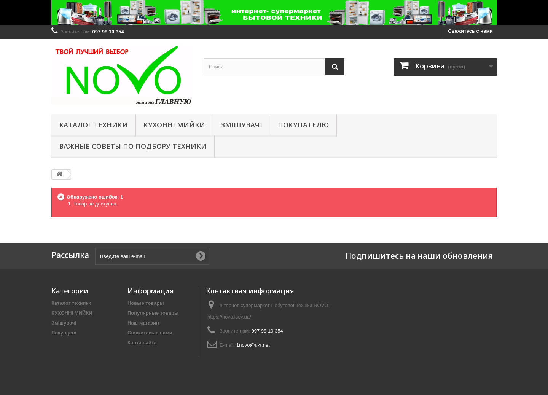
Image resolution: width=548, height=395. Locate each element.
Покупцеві (63, 333)
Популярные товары (152, 313)
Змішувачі (241, 124)
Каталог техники (93, 124)
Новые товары (145, 303)
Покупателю (303, 124)
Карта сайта (142, 343)
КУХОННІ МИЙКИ (174, 124)
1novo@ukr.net (253, 345)
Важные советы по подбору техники (133, 146)
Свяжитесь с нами (470, 31)
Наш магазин (143, 323)
